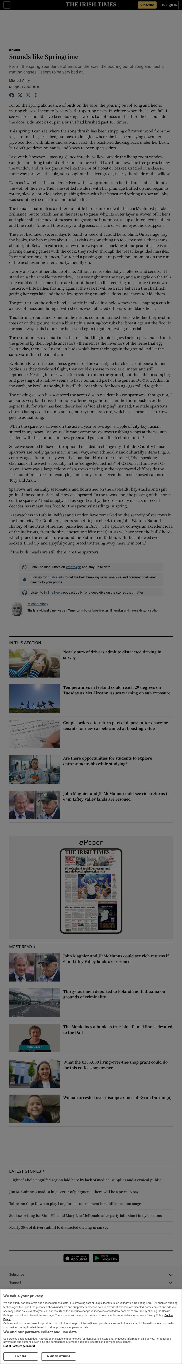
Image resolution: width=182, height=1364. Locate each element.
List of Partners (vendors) (19, 1346)
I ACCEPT (20, 1356)
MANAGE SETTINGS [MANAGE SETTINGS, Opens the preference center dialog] (58, 1356)
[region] (91, 1326)
